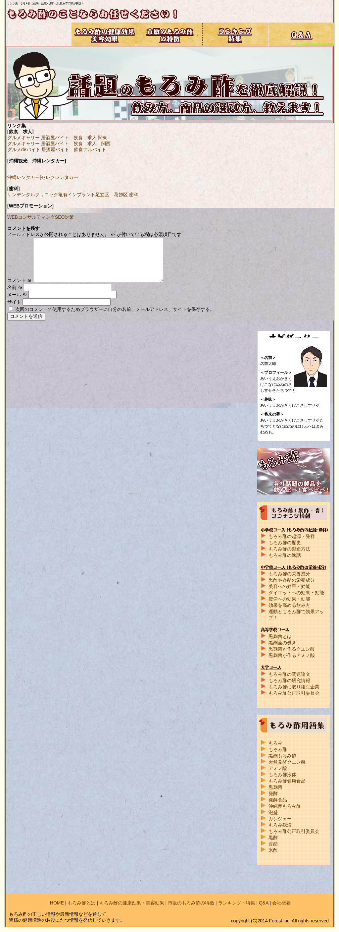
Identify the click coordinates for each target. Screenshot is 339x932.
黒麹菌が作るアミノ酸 (291, 655)
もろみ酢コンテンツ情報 (39, 34)
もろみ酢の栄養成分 (289, 573)
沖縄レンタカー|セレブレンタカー (42, 177)
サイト (14, 302)
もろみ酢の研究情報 (289, 680)
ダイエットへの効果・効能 (296, 592)
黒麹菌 (275, 787)
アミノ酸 (277, 768)
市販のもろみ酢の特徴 (191, 902)
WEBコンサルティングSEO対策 (40, 217)
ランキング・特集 (236, 902)
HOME (57, 902)
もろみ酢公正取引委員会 (293, 693)
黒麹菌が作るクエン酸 (291, 649)
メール (17, 294)
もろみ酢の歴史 (284, 542)
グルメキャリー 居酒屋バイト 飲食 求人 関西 (59, 143)
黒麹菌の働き (282, 642)
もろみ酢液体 (282, 774)
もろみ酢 (277, 749)
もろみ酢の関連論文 (289, 674)
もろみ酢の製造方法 (289, 549)
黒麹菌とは (280, 636)
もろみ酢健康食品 (287, 781)
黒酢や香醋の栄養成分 (291, 580)
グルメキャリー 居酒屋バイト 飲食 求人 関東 (57, 137)
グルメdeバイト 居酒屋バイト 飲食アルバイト (56, 149)
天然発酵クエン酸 (287, 762)
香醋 (273, 843)
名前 (15, 287)
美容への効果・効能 (289, 586)
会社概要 (281, 902)
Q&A (263, 902)
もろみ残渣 (280, 825)
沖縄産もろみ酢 (284, 806)
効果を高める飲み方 (289, 605)
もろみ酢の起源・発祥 (291, 536)
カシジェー (280, 818)
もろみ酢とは (81, 902)
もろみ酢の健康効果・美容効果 (131, 902)
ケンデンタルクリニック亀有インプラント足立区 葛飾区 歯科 (72, 194)
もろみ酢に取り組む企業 (293, 686)
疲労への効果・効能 (289, 599)
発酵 (273, 793)
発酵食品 (277, 799)
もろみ (275, 743)
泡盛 (273, 812)
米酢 (273, 850)
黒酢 (273, 837)
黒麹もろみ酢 (282, 755)
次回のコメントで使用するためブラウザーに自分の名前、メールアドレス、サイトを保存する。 (115, 309)
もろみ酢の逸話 (284, 555)
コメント (19, 280)
